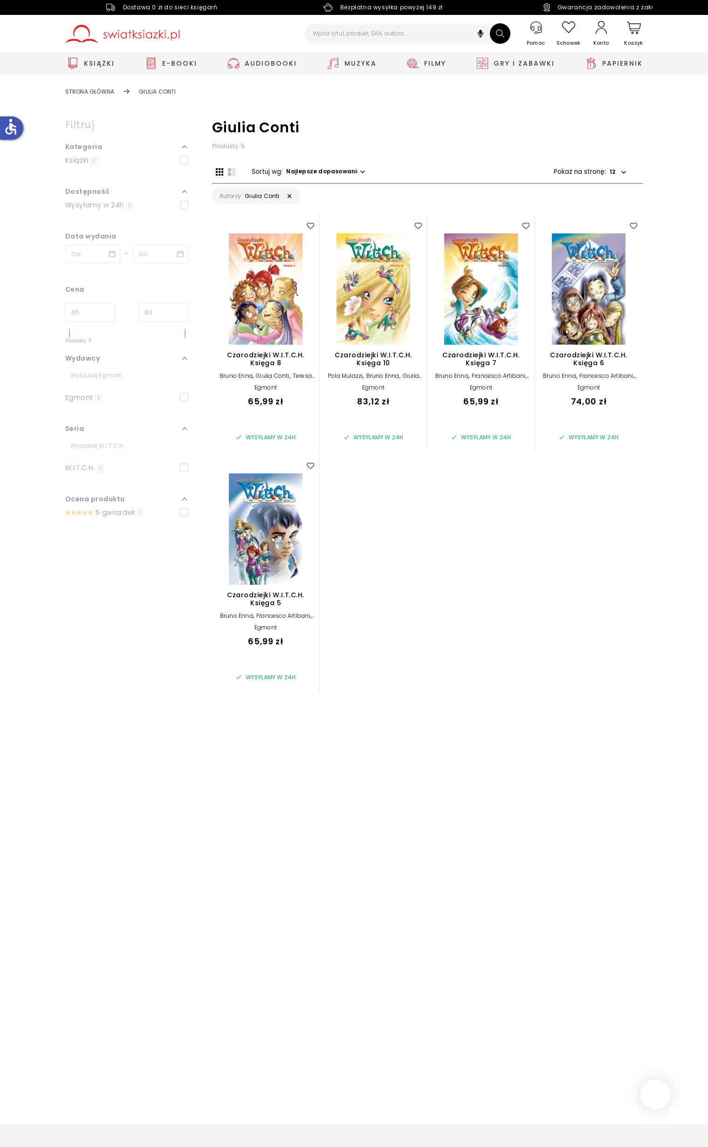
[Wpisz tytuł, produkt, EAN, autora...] (407, 33)
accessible (10, 126)
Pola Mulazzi (345, 380)
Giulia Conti (272, 380)
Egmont (265, 392)
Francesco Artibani (499, 380)
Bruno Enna (236, 380)
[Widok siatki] (216, 171)
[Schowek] (568, 33)
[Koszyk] (634, 33)
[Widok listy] (228, 171)
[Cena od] (90, 312)
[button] (480, 35)
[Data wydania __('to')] (160, 254)
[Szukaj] (500, 33)
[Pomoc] (536, 33)
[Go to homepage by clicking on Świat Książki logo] (122, 34)
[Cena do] (163, 312)
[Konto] (601, 33)
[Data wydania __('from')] (92, 254)
